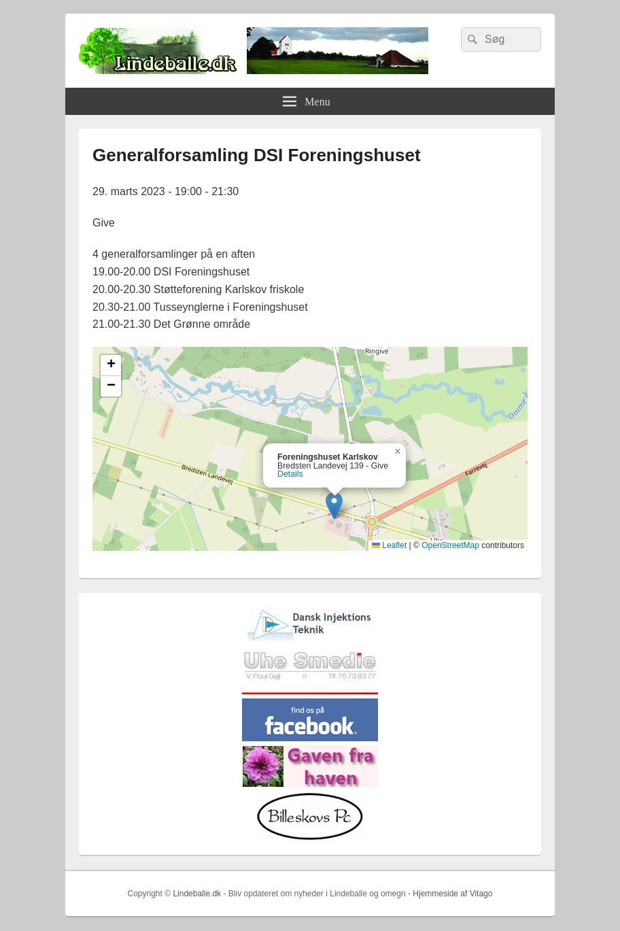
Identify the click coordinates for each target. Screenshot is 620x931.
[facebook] (310, 738)
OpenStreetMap (450, 545)
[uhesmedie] (310, 691)
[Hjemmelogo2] (310, 643)
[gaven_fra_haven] (310, 784)
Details (290, 474)
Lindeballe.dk (197, 893)
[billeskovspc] (310, 837)
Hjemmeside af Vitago (452, 893)
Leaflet (389, 545)
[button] (334, 506)
